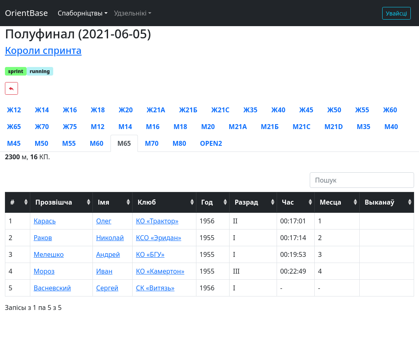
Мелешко (49, 254)
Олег (103, 220)
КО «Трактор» (157, 220)
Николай (110, 237)
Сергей (107, 287)
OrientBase (26, 12)
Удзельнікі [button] (130, 13)
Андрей (108, 254)
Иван (104, 271)
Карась (45, 220)
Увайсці (396, 13)
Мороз (44, 271)
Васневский (52, 287)
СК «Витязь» (155, 287)
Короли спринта (43, 50)
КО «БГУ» (150, 254)
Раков (43, 237)
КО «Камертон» (160, 271)
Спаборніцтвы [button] (80, 13)
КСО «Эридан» (158, 237)
